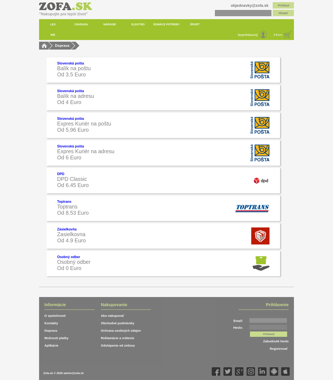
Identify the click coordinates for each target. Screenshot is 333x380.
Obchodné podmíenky (117, 323)
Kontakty (51, 323)
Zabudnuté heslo (276, 341)
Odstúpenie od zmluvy (118, 345)
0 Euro (278, 34)
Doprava (62, 46)
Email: (238, 321)
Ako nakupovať (112, 315)
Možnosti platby (56, 338)
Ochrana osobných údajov (121, 330)
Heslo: (238, 327)
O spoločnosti (55, 315)
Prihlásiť (284, 5)
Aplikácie (51, 345)
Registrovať (279, 348)
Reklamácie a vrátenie (117, 338)
